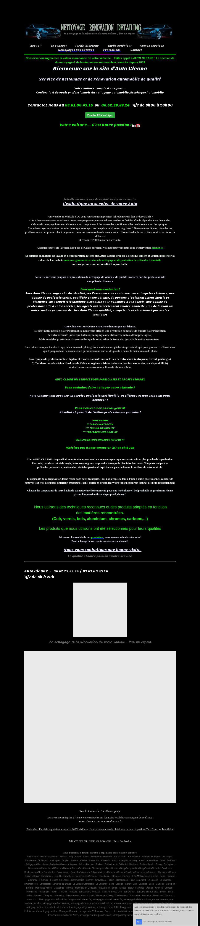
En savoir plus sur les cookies (157, 921)
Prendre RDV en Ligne (100, 115)
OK (138, 922)
